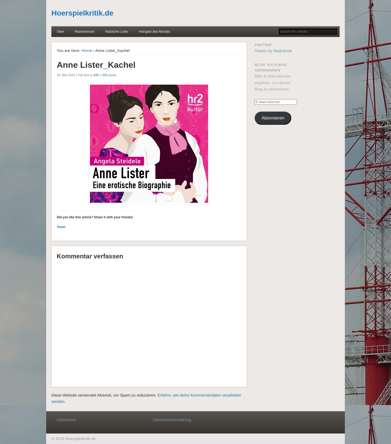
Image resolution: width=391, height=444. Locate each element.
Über (60, 31)
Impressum (66, 419)
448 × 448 (100, 75)
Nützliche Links (116, 31)
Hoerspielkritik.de (82, 13)
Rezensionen (85, 31)
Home (87, 50)
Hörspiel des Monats (154, 31)
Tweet (61, 227)
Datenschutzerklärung (172, 419)
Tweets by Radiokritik (273, 51)
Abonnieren (273, 117)
